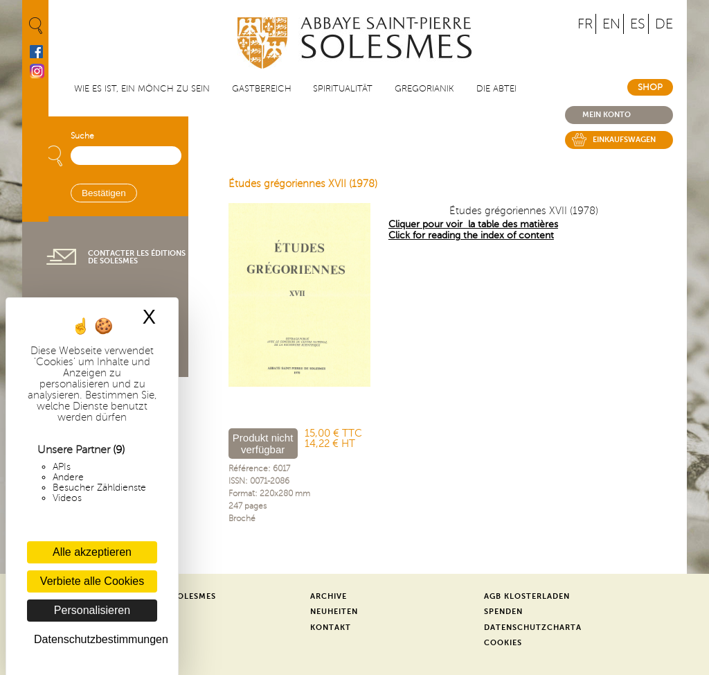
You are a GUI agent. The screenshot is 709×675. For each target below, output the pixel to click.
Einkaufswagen (624, 139)
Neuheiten (334, 611)
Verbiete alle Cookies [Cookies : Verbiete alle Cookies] (92, 581)
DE (664, 24)
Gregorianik (424, 89)
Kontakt (330, 627)
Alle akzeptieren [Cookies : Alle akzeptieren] (92, 552)
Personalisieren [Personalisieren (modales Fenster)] (92, 610)
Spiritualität (343, 89)
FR (585, 24)
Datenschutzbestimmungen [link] (95, 639)
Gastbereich (261, 89)
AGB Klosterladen (527, 596)
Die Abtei (496, 89)
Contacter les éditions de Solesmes (137, 257)
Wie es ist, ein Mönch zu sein (142, 89)
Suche (82, 136)
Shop (650, 87)
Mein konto (606, 115)
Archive (328, 596)
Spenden (503, 611)
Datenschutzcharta (533, 627)
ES (637, 24)
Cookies (503, 643)
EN (611, 24)
